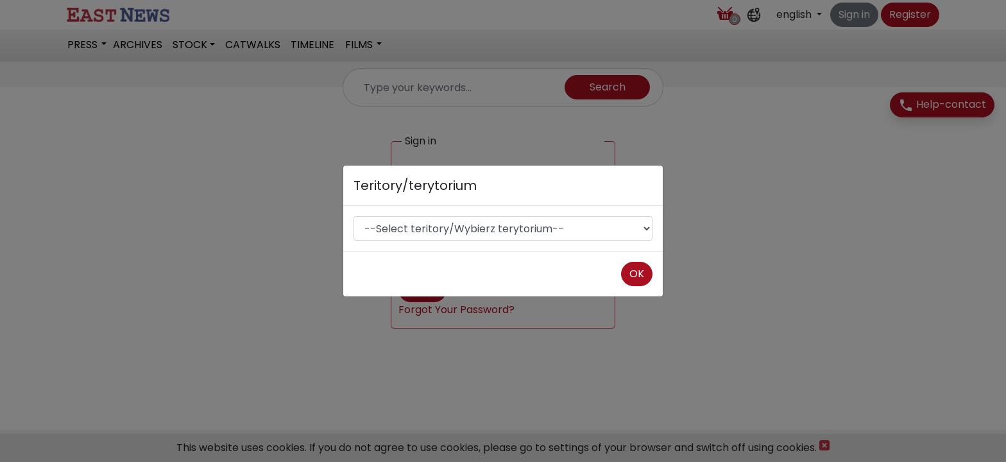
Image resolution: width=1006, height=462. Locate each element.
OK (636, 273)
